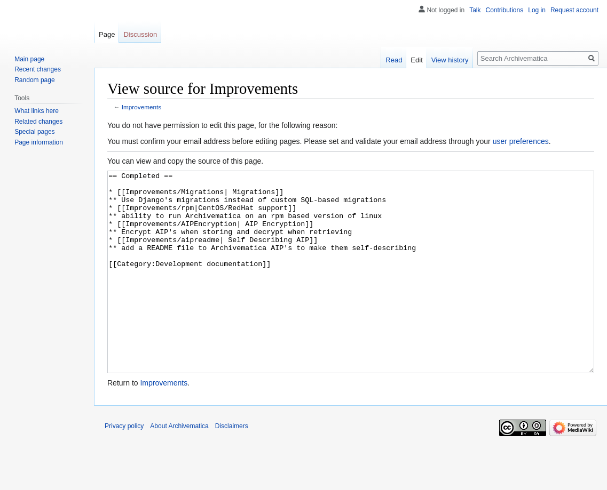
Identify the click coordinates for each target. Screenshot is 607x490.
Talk (474, 10)
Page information (38, 142)
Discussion (140, 34)
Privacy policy (124, 466)
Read (393, 60)
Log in (537, 10)
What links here (36, 111)
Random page (34, 80)
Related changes (38, 121)
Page (107, 34)
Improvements (141, 106)
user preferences (521, 141)
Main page (29, 59)
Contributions (505, 10)
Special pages (34, 131)
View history (450, 60)
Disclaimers (231, 466)
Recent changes (37, 69)
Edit (416, 60)
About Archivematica (179, 466)
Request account (574, 10)
